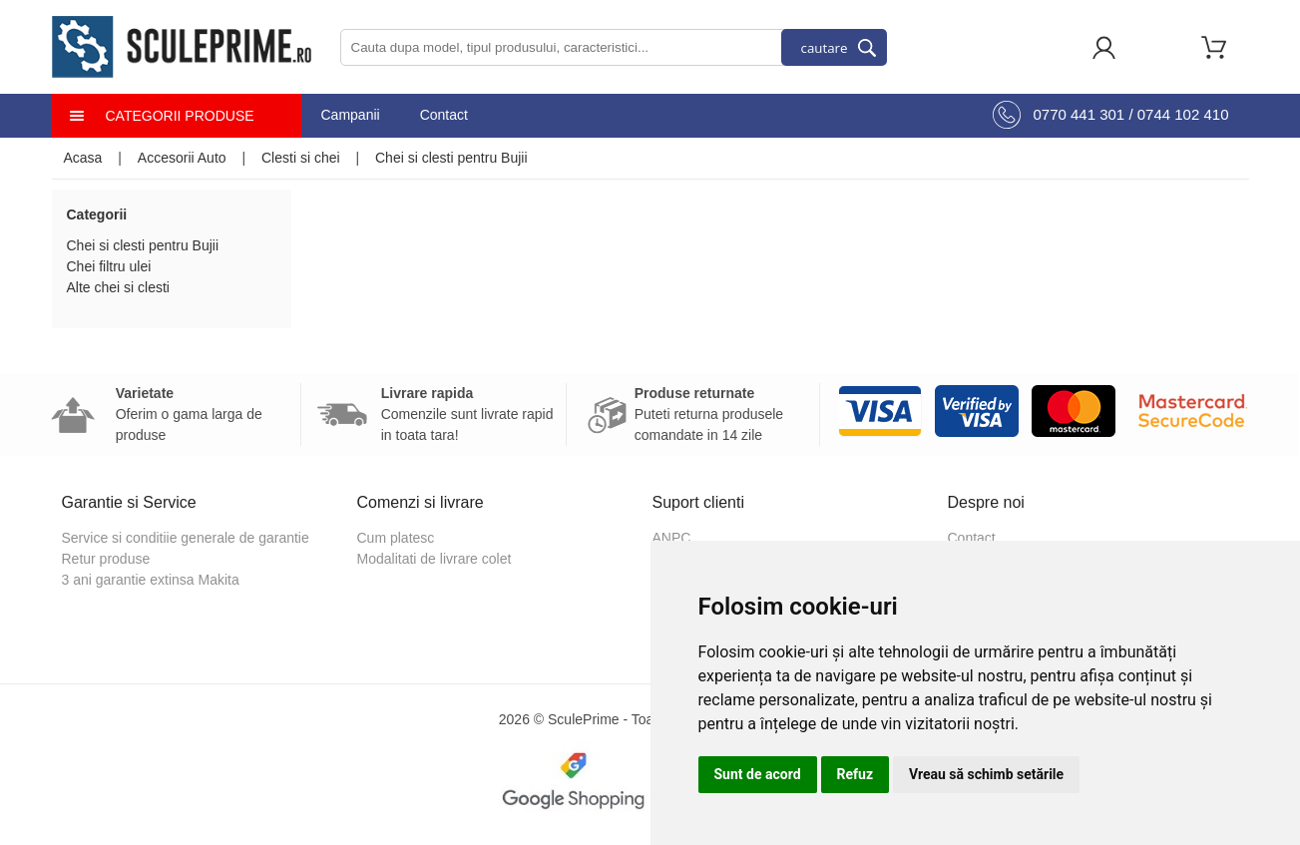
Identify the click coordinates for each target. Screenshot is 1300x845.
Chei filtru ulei (109, 266)
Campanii (350, 115)
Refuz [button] (855, 774)
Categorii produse (180, 116)
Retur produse (106, 559)
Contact (444, 115)
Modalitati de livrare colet (434, 559)
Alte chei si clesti (118, 287)
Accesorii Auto (182, 158)
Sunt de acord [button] (757, 774)
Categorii (97, 214)
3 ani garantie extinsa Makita (150, 580)
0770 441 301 (1078, 114)
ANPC (671, 538)
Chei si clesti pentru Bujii (451, 158)
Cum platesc (396, 538)
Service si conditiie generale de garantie (185, 538)
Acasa (83, 158)
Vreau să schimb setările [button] (986, 774)
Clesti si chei (300, 158)
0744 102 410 (1183, 114)
